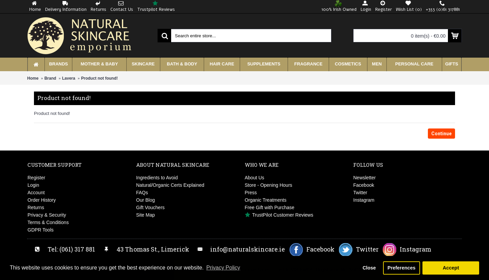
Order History (42, 200)
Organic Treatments (266, 200)
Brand (50, 78)
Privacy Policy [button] (223, 268)
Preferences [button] (401, 268)
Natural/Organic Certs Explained (170, 185)
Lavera (68, 78)
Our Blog (145, 200)
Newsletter (364, 177)
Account (36, 192)
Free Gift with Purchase (269, 207)
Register (36, 177)
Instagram (363, 200)
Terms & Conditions (48, 222)
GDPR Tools (41, 230)
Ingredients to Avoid (157, 177)
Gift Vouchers (150, 207)
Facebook (363, 185)
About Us (255, 177)
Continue (441, 133)
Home (32, 78)
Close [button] (369, 268)
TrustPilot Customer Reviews (279, 215)
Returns (36, 207)
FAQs (142, 192)
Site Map (145, 215)
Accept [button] (451, 268)
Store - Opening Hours (268, 185)
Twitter (360, 192)
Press (251, 192)
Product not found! (99, 78)
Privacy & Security (47, 215)
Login (33, 185)
